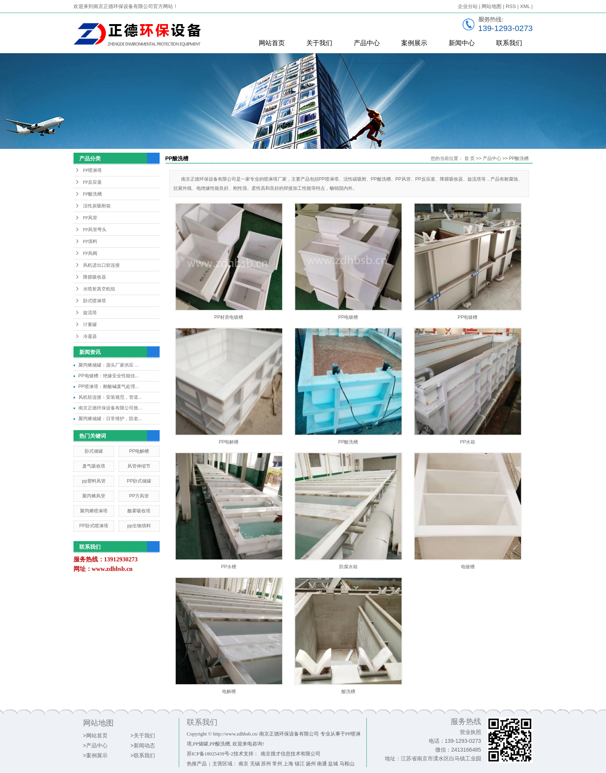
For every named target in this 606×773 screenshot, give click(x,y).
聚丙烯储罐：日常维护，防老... (110, 418)
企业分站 (468, 6)
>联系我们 (143, 755)
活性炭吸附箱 (97, 206)
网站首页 (272, 43)
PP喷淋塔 (92, 170)
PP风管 (90, 217)
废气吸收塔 (93, 466)
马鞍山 (347, 763)
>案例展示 (95, 755)
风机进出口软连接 (101, 265)
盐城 (333, 763)
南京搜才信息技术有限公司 (290, 754)
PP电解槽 (139, 451)
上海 (288, 763)
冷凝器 (90, 336)
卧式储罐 (94, 451)
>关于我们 (143, 735)
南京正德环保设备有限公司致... (110, 408)
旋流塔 (90, 312)
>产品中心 (95, 745)
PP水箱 (467, 442)
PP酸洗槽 (92, 194)
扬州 (311, 763)
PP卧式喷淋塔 (93, 525)
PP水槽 (228, 566)
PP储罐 (200, 744)
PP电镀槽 (348, 317)
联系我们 (509, 43)
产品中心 (367, 43)
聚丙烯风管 (93, 496)
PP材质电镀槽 (228, 317)
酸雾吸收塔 (138, 511)
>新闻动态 (143, 745)
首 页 (469, 158)
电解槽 (229, 691)
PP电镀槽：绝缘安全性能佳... (108, 375)
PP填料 (90, 241)
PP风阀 (90, 253)
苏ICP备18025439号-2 (210, 754)
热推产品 (197, 763)
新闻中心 (462, 43)
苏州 (266, 763)
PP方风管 (139, 496)
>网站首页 (95, 735)
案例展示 (414, 43)
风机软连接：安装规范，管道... (110, 397)
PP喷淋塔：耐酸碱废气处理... (108, 386)
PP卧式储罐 (139, 481)
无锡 (255, 763)
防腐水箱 (348, 566)
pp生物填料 (138, 525)
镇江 (300, 763)
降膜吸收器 (94, 277)
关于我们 (319, 43)
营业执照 (470, 732)
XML (525, 6)
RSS (511, 6)
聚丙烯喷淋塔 (94, 511)
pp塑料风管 (93, 481)
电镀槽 (468, 566)
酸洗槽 (348, 691)
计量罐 (90, 324)
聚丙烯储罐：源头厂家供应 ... (108, 365)
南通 (322, 763)
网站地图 (491, 6)
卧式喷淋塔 (94, 300)
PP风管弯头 (94, 229)
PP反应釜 (92, 182)
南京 (243, 763)
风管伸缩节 (138, 466)
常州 (277, 763)
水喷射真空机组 (99, 289)
